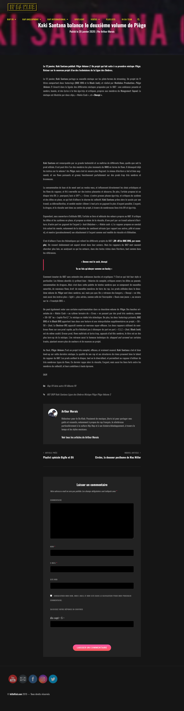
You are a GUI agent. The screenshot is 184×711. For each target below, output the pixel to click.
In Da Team (127, 19)
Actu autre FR (60, 386)
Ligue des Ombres (76, 394)
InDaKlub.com (16, 694)
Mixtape (87, 394)
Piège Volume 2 (104, 394)
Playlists (110, 19)
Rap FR (10, 19)
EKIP (53, 394)
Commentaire (56, 500)
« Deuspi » (97, 95)
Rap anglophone (30, 19)
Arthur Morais (107, 31)
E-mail (53, 563)
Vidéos (94, 19)
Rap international (56, 19)
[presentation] (72, 637)
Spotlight (79, 19)
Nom (52, 546)
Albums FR (71, 386)
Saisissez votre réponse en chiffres (66, 609)
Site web (53, 579)
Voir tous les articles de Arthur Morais (80, 437)
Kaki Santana (61, 394)
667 (48, 394)
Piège (94, 394)
